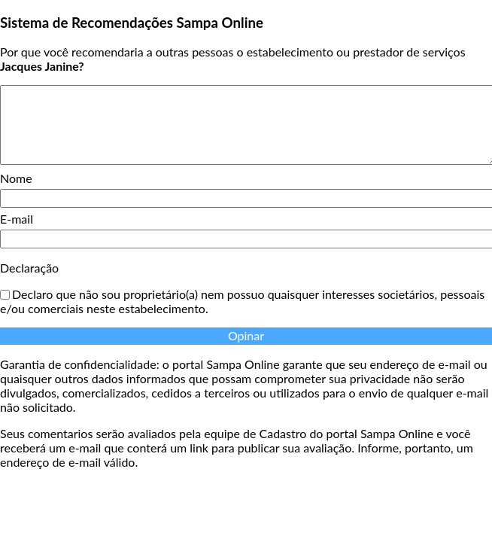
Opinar (246, 335)
